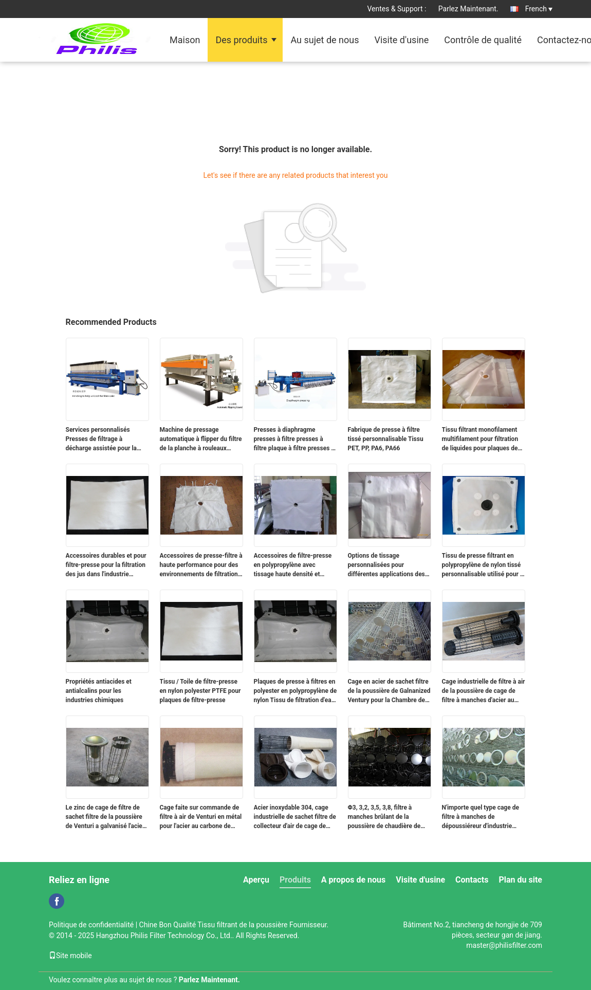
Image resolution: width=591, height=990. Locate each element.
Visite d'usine (401, 39)
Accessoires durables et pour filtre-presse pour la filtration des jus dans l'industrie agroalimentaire (106, 565)
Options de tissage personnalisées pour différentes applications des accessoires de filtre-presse (386, 565)
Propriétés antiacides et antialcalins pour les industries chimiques (99, 691)
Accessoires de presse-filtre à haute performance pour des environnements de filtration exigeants (201, 565)
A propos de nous (353, 880)
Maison (185, 39)
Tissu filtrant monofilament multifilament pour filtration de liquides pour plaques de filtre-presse (480, 439)
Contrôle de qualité (483, 39)
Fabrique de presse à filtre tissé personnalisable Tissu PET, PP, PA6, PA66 (385, 439)
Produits (295, 880)
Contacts (471, 880)
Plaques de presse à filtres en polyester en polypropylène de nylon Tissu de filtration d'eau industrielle (295, 691)
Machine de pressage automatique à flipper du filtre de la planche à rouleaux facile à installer (201, 439)
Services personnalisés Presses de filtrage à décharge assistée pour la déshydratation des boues (101, 439)
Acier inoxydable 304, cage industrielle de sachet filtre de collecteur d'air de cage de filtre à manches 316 (295, 817)
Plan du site (520, 880)
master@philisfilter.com (504, 945)
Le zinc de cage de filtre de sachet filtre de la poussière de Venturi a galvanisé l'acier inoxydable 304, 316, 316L (105, 817)
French (538, 9)
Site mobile (70, 955)
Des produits (241, 39)
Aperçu (256, 880)
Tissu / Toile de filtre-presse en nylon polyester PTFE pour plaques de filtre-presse (200, 691)
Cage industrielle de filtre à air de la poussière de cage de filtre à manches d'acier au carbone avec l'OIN (483, 691)
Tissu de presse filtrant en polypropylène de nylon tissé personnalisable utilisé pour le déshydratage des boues (483, 565)
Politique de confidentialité (91, 925)
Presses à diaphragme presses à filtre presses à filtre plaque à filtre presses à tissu (294, 439)
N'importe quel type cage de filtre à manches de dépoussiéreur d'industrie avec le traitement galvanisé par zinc (481, 817)
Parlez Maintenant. (468, 9)
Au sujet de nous (324, 39)
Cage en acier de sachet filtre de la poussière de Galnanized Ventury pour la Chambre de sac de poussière (389, 691)
